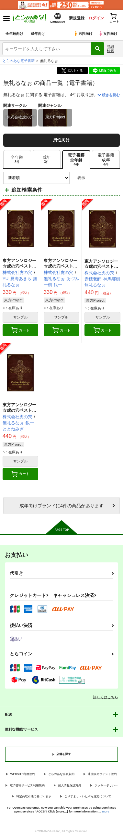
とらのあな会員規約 (61, 774)
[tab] (17, 159)
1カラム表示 (115, 178)
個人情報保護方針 (69, 785)
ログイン (96, 18)
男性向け (83, 33)
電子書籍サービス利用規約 (27, 785)
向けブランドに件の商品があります (61, 505)
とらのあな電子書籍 (19, 61)
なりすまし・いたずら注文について (87, 796)
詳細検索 (110, 49)
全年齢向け (14, 33)
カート (20, 330)
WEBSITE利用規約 (22, 774)
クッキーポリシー (106, 785)
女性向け (107, 33)
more (105, 811)
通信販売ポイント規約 (102, 774)
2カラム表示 (104, 178)
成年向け (38, 33)
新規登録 (76, 18)
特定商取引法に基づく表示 (33, 796)
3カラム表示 (92, 178)
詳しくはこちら (105, 697)
